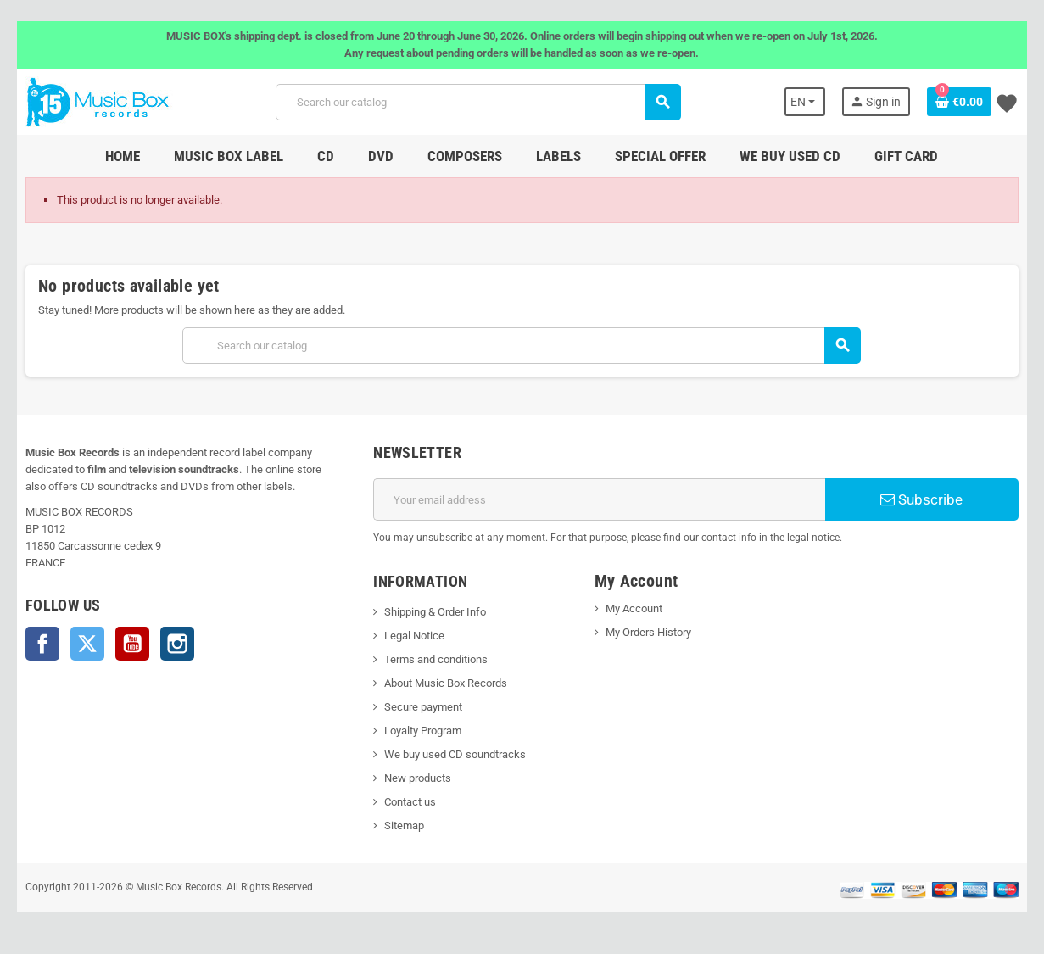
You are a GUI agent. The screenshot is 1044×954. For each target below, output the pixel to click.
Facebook (39, 644)
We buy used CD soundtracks (454, 754)
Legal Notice (413, 635)
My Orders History (648, 632)
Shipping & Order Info (434, 611)
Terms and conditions (435, 659)
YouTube (129, 644)
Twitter (84, 644)
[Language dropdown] (808, 101)
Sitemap (403, 825)
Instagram (174, 644)
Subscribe (925, 499)
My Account (634, 608)
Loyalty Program (422, 730)
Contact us (409, 801)
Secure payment (422, 706)
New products (416, 778)
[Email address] (600, 499)
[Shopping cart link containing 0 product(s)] (963, 101)
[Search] (477, 102)
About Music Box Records (444, 683)
